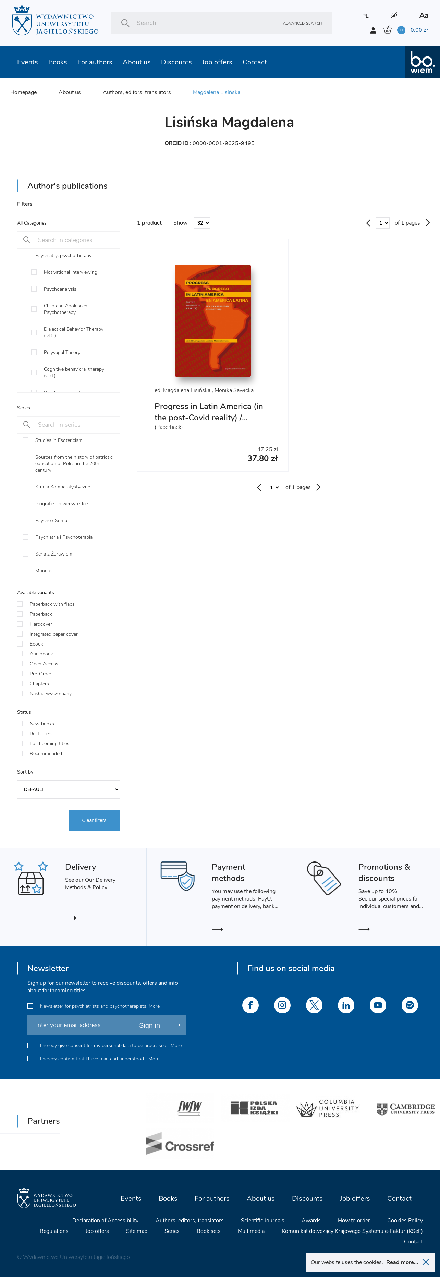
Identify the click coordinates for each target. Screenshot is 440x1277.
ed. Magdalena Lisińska (182, 390)
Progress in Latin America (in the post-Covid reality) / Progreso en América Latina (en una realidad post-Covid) (209, 423)
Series (172, 1231)
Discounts (176, 62)
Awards (311, 1220)
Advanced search (302, 23)
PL (365, 16)
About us (137, 62)
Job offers (217, 62)
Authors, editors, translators (137, 92)
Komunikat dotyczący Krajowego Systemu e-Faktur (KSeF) (352, 1231)
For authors (94, 62)
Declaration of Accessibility (105, 1220)
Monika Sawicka (234, 390)
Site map (136, 1231)
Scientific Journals (262, 1220)
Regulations (54, 1231)
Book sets (209, 1231)
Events (27, 62)
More (154, 1006)
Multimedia (251, 1231)
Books (57, 62)
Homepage (23, 92)
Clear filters (94, 820)
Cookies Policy (405, 1220)
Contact (255, 62)
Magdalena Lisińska (216, 92)
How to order (354, 1220)
